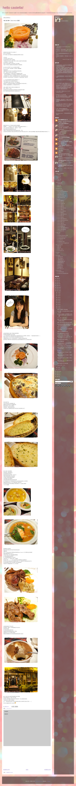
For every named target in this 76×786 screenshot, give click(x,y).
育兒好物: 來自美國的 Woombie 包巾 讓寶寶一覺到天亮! (65, 166)
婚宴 (58, 179)
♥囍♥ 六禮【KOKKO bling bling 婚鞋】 (65, 322)
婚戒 (58, 177)
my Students (59, 271)
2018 (57, 278)
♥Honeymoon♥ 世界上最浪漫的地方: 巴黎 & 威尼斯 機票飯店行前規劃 (65, 325)
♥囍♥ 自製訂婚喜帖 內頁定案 (63, 333)
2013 (57, 287)
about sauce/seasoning (62, 191)
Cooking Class (60, 192)
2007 (57, 376)
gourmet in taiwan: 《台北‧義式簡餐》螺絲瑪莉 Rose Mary (64, 344)
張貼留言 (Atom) (9, 772)
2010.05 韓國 (60, 200)
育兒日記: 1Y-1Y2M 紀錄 (61, 94)
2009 (57, 373)
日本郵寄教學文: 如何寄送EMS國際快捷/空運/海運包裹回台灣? (64, 66)
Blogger (48, 781)
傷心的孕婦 (61, 150)
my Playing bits (60, 238)
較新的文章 (6, 769)
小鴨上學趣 (59, 258)
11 (58, 294)
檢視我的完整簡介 (64, 20)
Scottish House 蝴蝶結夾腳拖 (63, 335)
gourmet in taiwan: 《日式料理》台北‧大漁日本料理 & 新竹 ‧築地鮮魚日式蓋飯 (64, 315)
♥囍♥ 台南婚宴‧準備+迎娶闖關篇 (64, 137)
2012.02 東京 (60, 215)
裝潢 (58, 247)
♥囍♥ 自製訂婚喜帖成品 (62, 326)
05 (58, 304)
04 (58, 306)
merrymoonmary (39, 781)
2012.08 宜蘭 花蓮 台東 (62, 220)
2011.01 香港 (60, 206)
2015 (57, 283)
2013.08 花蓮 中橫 (61, 224)
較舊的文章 (48, 769)
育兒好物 (59, 267)
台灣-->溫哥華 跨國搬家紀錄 (61, 108)
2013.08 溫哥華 (60, 226)
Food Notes (59, 194)
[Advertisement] (27, 757)
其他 (58, 176)
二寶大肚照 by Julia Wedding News (63, 46)
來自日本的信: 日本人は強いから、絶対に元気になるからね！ (64, 337)
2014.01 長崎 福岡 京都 (62, 227)
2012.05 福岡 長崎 (61, 218)
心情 (58, 174)
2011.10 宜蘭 (60, 212)
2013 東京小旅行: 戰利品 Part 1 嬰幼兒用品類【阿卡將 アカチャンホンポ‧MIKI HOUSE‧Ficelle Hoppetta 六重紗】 (64, 105)
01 (58, 369)
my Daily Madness (61, 236)
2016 (57, 282)
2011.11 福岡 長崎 (61, 214)
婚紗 (58, 180)
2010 (57, 371)
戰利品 (58, 186)
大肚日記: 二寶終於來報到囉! (62, 50)
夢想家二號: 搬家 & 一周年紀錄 (62, 56)
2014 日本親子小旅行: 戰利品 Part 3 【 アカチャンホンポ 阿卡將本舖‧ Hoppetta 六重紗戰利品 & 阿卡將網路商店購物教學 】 (64, 84)
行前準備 (59, 183)
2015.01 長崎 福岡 (61, 229)
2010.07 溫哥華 (60, 203)
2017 (57, 280)
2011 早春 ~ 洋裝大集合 (62, 317)
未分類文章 (58, 188)
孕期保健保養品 (60, 261)
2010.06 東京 (60, 201)
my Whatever (60, 241)
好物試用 (59, 264)
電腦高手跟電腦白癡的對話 (62, 331)
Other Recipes (60, 197)
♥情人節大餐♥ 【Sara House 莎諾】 (64, 345)
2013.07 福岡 (60, 223)
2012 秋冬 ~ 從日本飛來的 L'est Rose (65, 127)
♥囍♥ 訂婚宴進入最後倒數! (62, 309)
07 (58, 300)
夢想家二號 (59, 249)
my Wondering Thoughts (62, 243)
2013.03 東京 (60, 221)
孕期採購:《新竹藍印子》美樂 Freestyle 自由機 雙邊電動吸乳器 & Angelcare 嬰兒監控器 (64, 100)
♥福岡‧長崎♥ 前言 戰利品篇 (62, 363)
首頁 (27, 769)
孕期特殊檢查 (60, 262)
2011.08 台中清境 (60, 211)
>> (72, 59)
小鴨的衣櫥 (59, 259)
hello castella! (13, 8)
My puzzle (59, 239)
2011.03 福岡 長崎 (61, 208)
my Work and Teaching (61, 273)
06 (58, 302)
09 (58, 297)
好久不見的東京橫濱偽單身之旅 (62, 53)
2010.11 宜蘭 (60, 205)
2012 (57, 288)
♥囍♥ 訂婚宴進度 (60, 341)
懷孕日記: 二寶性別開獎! (61, 49)
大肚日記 (59, 256)
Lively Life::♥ (8, 708)
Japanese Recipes (61, 195)
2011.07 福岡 (60, 209)
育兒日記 (59, 265)
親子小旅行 (59, 268)
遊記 (58, 185)
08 (58, 299)
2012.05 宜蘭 (60, 217)
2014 (57, 285)
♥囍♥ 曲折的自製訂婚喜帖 (62, 339)
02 (58, 367)
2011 (57, 290)
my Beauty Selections (61, 235)
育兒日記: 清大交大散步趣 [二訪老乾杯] (65, 141)
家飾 (58, 246)
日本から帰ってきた (61, 365)
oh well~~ (59, 350)
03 (58, 307)
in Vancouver (60, 250)
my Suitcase (59, 230)
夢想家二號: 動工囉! (62, 133)
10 (58, 295)
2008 (57, 374)
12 (58, 292)
